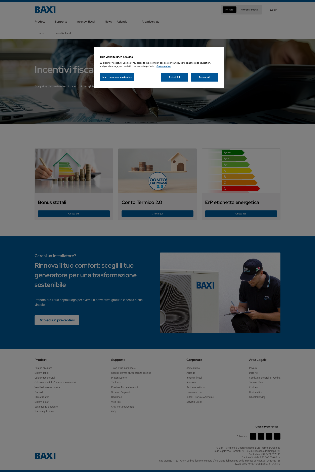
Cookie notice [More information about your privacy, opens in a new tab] (163, 66)
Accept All (205, 77)
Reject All (174, 77)
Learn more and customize (117, 77)
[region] (159, 67)
